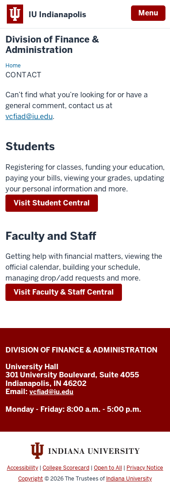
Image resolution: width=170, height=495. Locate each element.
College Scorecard (66, 467)
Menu (148, 13)
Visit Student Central (52, 203)
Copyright (30, 478)
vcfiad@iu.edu (29, 116)
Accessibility (22, 467)
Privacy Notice (144, 467)
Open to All (108, 467)
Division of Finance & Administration (52, 44)
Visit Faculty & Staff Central (64, 292)
